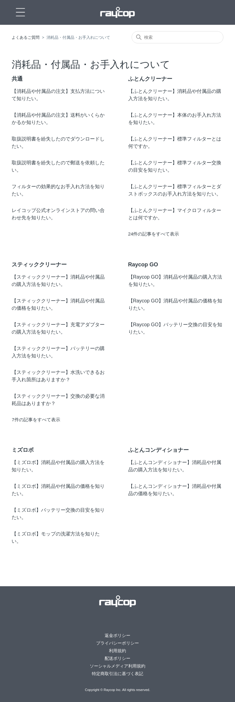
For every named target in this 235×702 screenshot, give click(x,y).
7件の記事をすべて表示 (36, 419)
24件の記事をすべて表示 (153, 233)
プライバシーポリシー (117, 643)
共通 (17, 79)
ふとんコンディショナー (158, 450)
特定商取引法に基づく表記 (117, 673)
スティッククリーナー (39, 264)
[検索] (177, 37)
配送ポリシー (117, 658)
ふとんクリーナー (150, 79)
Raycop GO (143, 264)
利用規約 (117, 650)
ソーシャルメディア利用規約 (117, 666)
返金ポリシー (117, 635)
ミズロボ (23, 450)
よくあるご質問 (25, 37)
